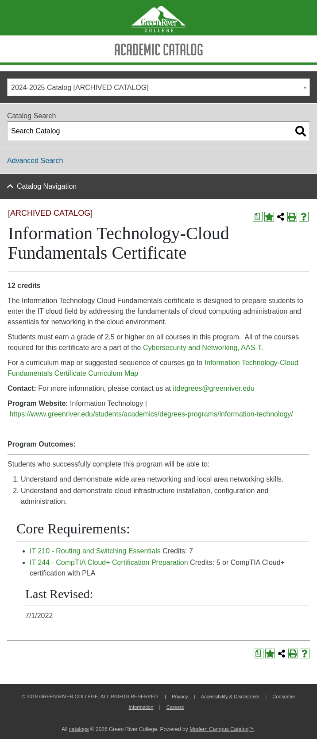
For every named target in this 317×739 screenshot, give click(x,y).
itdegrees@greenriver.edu (213, 388)
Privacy (180, 696)
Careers (175, 707)
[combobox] (158, 87)
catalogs (79, 729)
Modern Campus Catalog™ (221, 729)
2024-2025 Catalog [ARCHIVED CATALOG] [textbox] (80, 87)
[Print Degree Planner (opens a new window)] (258, 217)
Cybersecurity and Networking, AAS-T (202, 347)
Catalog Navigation (47, 186)
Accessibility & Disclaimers (230, 696)
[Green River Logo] (158, 17)
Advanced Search (35, 160)
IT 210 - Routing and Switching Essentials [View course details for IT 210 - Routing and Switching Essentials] (95, 551)
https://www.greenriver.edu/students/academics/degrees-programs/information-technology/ (151, 414)
